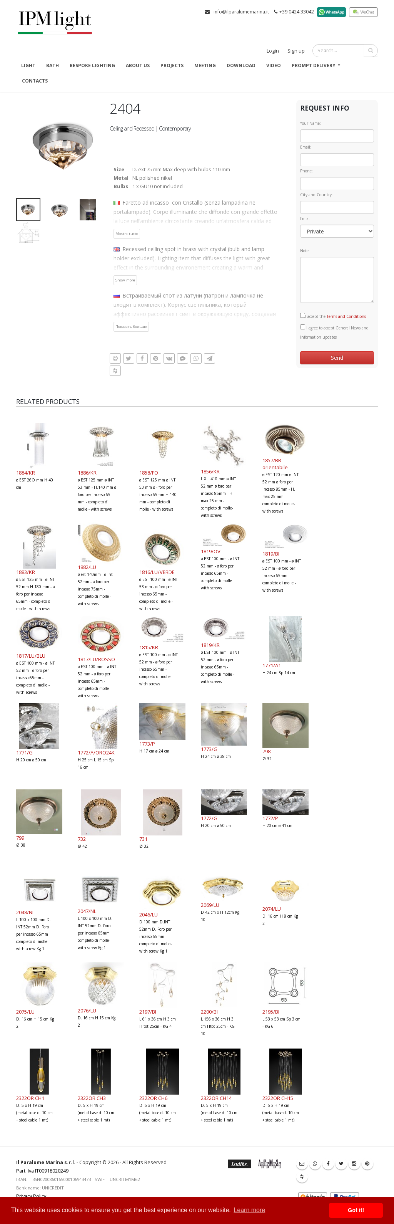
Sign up (296, 51)
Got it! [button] (356, 1210)
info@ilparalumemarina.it (241, 11)
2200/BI (209, 1011)
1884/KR (25, 472)
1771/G (24, 752)
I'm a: (305, 218)
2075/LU (25, 1011)
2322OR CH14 (216, 1098)
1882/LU (87, 567)
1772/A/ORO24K (96, 752)
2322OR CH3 (92, 1098)
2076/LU (87, 1010)
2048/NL (25, 912)
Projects (172, 65)
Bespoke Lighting (92, 65)
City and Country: (316, 194)
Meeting (205, 65)
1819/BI (270, 553)
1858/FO (148, 472)
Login (273, 51)
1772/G (209, 818)
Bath (52, 65)
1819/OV (210, 551)
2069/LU (210, 904)
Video (273, 65)
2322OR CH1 (30, 1098)
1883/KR (25, 572)
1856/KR (210, 471)
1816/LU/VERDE (157, 572)
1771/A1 (271, 665)
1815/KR (148, 647)
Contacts (35, 81)
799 (20, 837)
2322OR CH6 (153, 1098)
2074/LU (271, 908)
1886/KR (87, 472)
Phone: (306, 171)
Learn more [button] (249, 1210)
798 (266, 751)
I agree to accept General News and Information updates (334, 332)
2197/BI (147, 1011)
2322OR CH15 (277, 1098)
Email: (305, 147)
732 (82, 838)
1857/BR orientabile (275, 464)
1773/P (147, 743)
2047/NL (87, 911)
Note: (305, 250)
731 (143, 838)
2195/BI (270, 1011)
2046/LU (148, 914)
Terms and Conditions (346, 316)
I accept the (333, 316)
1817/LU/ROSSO (96, 659)
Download (241, 65)
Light (28, 65)
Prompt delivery (314, 65)
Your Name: (310, 123)
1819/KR (210, 645)
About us (138, 65)
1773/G (209, 749)
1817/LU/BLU (30, 655)
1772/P (270, 818)
